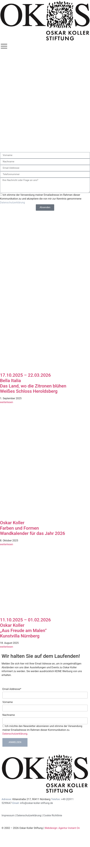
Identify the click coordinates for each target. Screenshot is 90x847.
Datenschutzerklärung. (15, 733)
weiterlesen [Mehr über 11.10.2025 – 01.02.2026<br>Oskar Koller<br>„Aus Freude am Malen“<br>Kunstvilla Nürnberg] (6, 646)
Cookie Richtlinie (52, 815)
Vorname (7, 702)
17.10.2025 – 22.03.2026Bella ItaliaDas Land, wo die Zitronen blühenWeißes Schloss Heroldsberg (33, 383)
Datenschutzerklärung (12, 202)
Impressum (8, 815)
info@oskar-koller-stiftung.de (36, 803)
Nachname (8, 715)
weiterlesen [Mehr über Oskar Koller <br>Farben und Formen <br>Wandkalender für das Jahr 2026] (6, 544)
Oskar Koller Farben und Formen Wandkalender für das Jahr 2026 (32, 528)
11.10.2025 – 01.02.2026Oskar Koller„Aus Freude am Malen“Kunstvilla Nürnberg (25, 628)
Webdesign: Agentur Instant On (62, 828)
